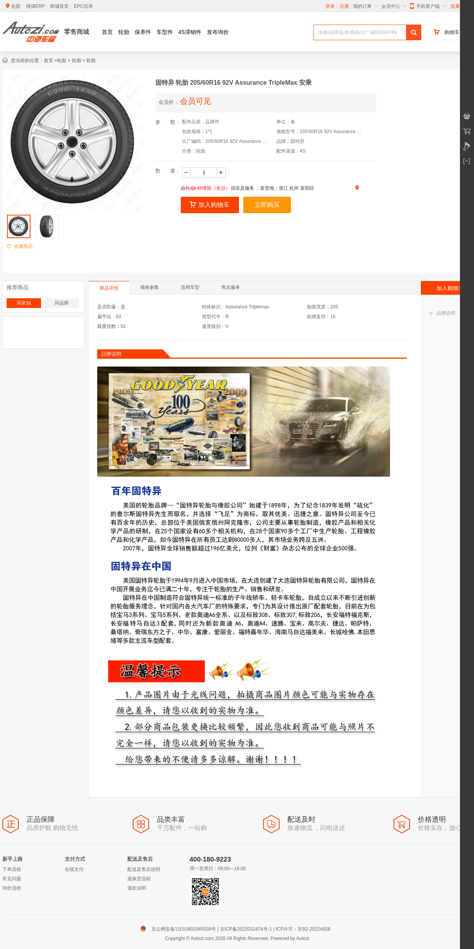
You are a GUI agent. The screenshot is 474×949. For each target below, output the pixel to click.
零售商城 (76, 31)
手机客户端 (427, 6)
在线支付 (74, 869)
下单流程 (11, 869)
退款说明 (136, 888)
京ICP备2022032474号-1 (246, 929)
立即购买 (267, 204)
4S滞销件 (189, 32)
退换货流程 (139, 878)
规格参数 (149, 287)
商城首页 (59, 6)
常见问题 (11, 878)
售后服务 (230, 287)
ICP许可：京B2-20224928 (303, 929)
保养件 (143, 32)
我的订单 (365, 6)
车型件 (165, 32)
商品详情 (109, 288)
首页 (107, 32)
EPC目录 (83, 6)
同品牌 (62, 303)
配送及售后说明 (143, 869)
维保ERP (35, 6)
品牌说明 (442, 313)
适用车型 (190, 287)
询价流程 (11, 888)
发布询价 (218, 32)
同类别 (24, 303)
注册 (344, 6)
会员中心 (393, 6)
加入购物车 (210, 204)
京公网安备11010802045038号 (180, 929)
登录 (330, 6)
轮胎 (123, 32)
